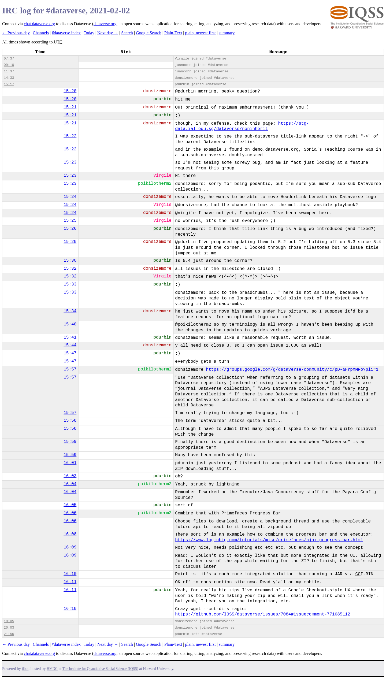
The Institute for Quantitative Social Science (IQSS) (100, 669)
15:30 (70, 260)
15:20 (70, 91)
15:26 (70, 228)
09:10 (9, 65)
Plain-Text (173, 33)
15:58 (70, 420)
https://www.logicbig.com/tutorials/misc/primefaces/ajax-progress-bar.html (269, 540)
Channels (41, 33)
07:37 (9, 59)
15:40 (70, 324)
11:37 (9, 71)
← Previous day (16, 33)
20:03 (9, 628)
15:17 (9, 84)
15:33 (70, 284)
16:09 (70, 547)
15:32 (70, 268)
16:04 (70, 484)
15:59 (70, 441)
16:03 (70, 476)
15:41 (70, 337)
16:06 (70, 513)
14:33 (9, 78)
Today (89, 33)
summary (227, 33)
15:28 (70, 241)
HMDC (52, 669)
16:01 (70, 463)
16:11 (70, 582)
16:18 (70, 608)
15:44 (70, 345)
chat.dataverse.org (39, 23)
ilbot (25, 669)
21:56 (9, 634)
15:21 (70, 107)
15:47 (70, 353)
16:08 (70, 534)
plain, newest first (200, 33)
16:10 (70, 574)
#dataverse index (66, 33)
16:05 (70, 505)
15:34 (70, 311)
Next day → (107, 33)
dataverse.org (105, 23)
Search (127, 33)
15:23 (70, 162)
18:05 (9, 621)
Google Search (148, 33)
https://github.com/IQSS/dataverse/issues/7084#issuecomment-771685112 (262, 614)
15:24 (70, 196)
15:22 (70, 136)
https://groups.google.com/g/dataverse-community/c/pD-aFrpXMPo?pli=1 (292, 369)
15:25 (70, 220)
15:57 (70, 369)
